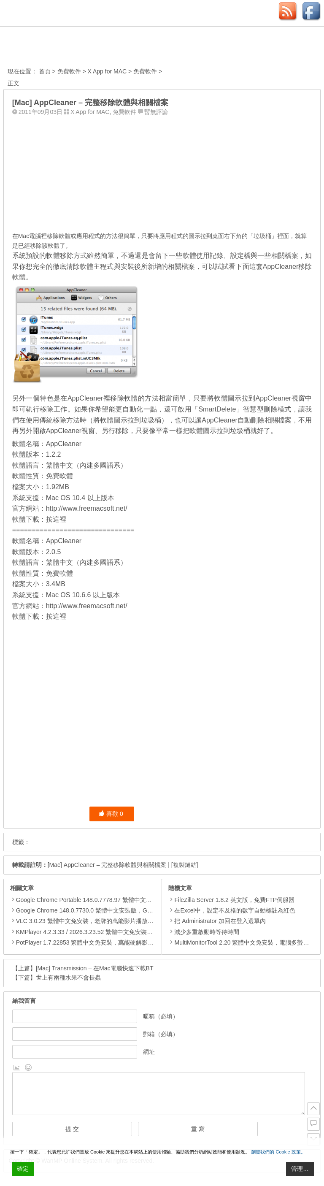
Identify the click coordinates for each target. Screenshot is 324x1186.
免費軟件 (69, 71)
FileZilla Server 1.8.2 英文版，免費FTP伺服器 (231, 899)
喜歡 (110, 813)
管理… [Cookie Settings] (300, 1168)
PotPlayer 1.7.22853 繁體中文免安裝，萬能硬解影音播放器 (94, 942)
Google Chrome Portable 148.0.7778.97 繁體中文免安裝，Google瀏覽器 (111, 899)
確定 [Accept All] (23, 1168)
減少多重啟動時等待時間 (203, 932)
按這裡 (56, 519)
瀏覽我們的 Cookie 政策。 (278, 1151)
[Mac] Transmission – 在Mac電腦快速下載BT (95, 968)
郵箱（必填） (160, 1034)
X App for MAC (107, 71)
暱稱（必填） (160, 1016)
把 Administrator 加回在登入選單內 (216, 921)
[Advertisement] (162, 172)
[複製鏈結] (184, 864)
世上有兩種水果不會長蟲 (68, 977)
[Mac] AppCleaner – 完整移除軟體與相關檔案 (107, 864)
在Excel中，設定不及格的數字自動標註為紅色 (231, 910)
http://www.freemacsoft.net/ (86, 508)
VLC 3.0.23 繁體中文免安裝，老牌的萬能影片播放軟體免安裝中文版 (105, 921)
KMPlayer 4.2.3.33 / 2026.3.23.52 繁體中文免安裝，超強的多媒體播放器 (111, 932)
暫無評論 (156, 111)
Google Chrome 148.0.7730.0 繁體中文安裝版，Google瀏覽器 (98, 910)
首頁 (45, 71)
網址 (149, 1051)
